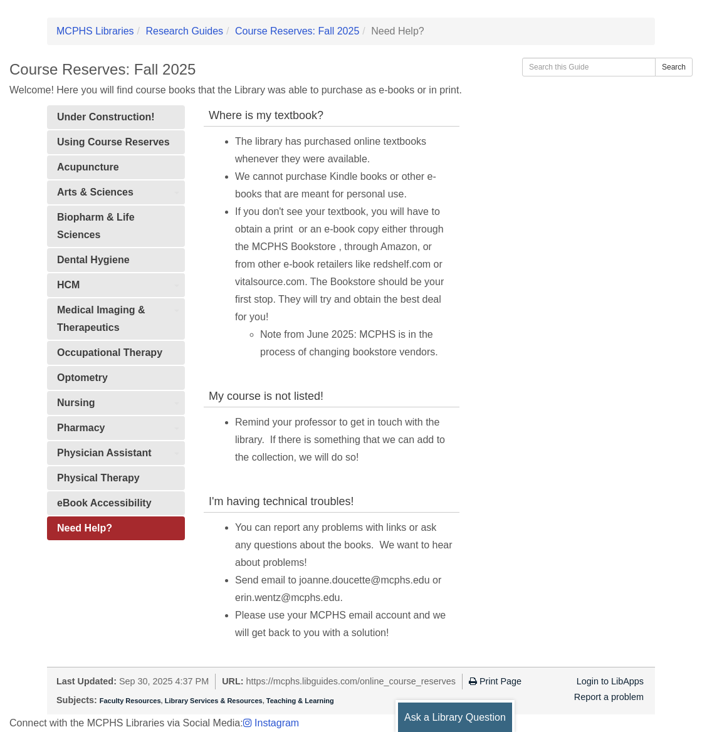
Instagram (271, 723)
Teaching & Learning (300, 700)
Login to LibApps (610, 681)
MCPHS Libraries (95, 31)
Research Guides (184, 31)
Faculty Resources (130, 700)
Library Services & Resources (214, 700)
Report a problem (609, 697)
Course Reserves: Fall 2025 (297, 31)
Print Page (495, 681)
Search (674, 67)
